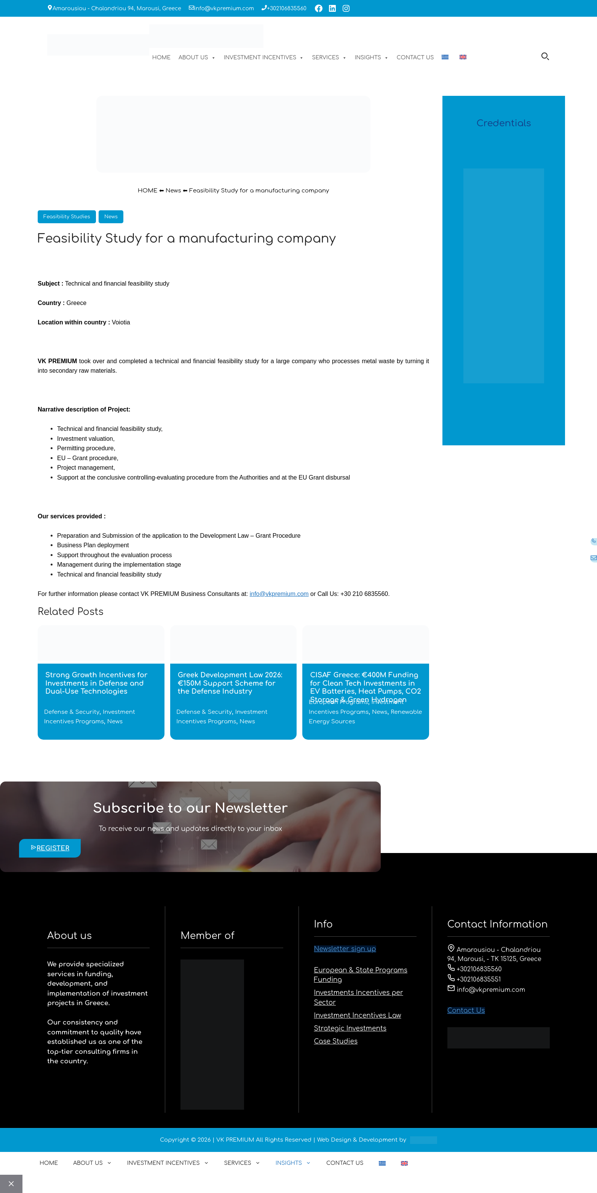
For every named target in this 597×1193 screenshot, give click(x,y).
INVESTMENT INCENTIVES (264, 57)
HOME (161, 57)
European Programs (338, 702)
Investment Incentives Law (357, 1015)
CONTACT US (415, 57)
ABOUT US (197, 57)
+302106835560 (286, 8)
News (173, 190)
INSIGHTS (372, 57)
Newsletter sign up (345, 949)
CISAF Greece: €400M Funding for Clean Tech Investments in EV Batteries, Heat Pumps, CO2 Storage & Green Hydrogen (365, 687)
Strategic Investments (350, 1028)
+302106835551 (474, 979)
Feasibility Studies (66, 216)
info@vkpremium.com (224, 8)
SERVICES (329, 57)
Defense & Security (72, 712)
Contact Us (466, 1010)
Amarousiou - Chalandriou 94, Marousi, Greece (117, 8)
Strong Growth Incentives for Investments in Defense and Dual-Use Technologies (96, 683)
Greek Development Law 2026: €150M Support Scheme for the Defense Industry (230, 683)
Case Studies (336, 1041)
